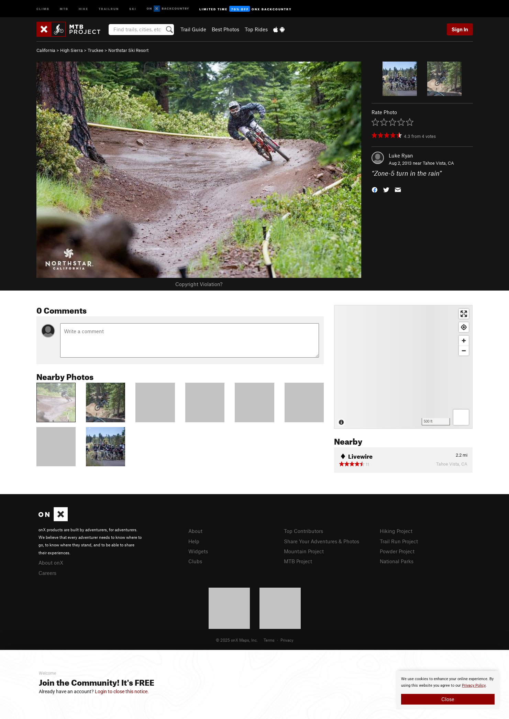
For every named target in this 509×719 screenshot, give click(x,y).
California (45, 50)
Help (193, 541)
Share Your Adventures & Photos (321, 541)
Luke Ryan (401, 155)
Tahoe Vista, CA (438, 163)
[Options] (461, 417)
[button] (375, 189)
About (195, 531)
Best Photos (225, 29)
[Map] (403, 366)
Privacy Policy (474, 685)
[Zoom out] (464, 351)
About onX (50, 562)
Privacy (287, 640)
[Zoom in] (464, 341)
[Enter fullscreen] (464, 314)
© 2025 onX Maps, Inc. (237, 640)
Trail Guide (193, 29)
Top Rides (256, 29)
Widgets (198, 551)
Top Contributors (303, 531)
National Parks (396, 561)
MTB (64, 8)
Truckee (95, 50)
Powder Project (397, 551)
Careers (47, 573)
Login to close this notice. (122, 691)
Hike (83, 8)
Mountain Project (304, 551)
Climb (42, 8)
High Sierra (71, 50)
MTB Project (298, 561)
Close (447, 699)
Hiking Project (396, 531)
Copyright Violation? (198, 284)
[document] (448, 690)
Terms (269, 640)
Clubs (195, 561)
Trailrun (109, 8)
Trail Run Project (399, 541)
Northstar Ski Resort (128, 50)
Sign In (460, 29)
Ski (132, 8)
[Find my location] (464, 327)
